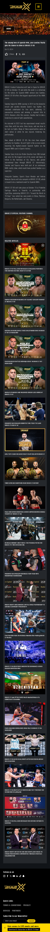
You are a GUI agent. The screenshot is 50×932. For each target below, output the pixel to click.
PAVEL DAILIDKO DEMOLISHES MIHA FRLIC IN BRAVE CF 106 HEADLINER (23, 729)
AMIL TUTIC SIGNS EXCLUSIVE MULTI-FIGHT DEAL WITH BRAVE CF (25, 454)
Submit (31, 921)
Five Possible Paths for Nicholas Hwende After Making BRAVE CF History (25, 637)
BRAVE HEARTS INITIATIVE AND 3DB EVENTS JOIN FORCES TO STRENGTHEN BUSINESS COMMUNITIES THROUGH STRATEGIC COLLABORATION (24, 854)
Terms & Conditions (12, 905)
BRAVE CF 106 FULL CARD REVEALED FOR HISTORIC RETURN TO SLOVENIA (24, 822)
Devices (6, 910)
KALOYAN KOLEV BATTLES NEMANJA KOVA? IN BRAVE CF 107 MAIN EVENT (23, 363)
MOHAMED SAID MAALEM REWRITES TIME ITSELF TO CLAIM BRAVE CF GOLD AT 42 (23, 424)
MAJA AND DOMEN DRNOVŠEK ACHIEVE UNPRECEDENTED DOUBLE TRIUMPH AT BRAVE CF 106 (25, 513)
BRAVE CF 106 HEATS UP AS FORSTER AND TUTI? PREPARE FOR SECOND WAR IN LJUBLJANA (24, 791)
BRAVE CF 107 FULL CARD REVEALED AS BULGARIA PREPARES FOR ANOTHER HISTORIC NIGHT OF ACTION (24, 270)
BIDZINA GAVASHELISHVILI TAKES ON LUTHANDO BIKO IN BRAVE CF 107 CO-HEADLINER (25, 332)
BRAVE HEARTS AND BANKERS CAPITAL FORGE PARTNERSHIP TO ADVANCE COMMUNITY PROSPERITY (25, 606)
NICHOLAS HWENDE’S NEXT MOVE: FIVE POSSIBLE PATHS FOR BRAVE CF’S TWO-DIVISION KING (23, 544)
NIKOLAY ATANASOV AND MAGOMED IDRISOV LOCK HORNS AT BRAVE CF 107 (24, 393)
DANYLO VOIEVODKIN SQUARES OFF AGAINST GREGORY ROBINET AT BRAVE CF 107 (25, 301)
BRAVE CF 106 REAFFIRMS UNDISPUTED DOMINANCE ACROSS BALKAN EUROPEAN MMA (24, 667)
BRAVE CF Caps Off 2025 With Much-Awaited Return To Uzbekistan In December (22, 698)
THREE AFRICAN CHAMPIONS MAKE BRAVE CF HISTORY (22, 483)
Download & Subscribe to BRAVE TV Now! (24, 929)
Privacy (27, 905)
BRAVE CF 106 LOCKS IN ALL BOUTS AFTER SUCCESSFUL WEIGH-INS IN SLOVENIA (24, 760)
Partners (16, 910)
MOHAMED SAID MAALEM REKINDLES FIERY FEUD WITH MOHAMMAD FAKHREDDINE (22, 575)
